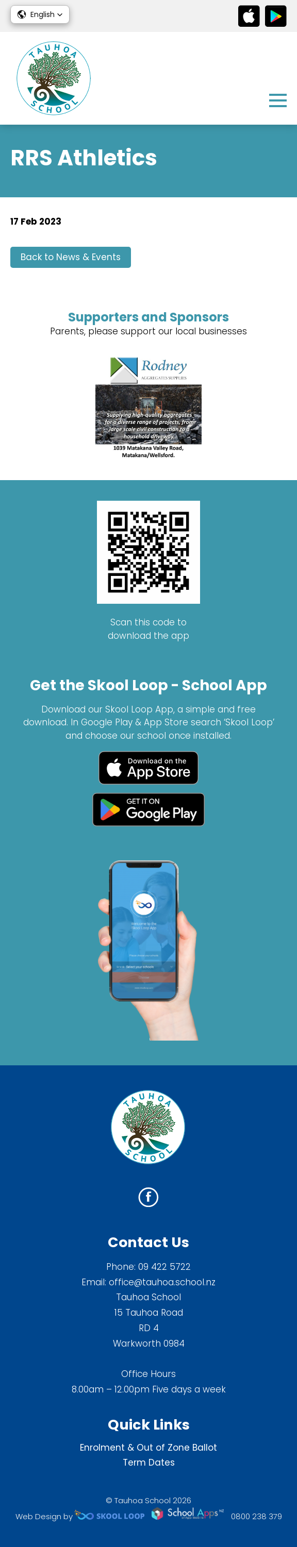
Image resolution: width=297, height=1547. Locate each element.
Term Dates (149, 1462)
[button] (40, 14)
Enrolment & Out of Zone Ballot (148, 1447)
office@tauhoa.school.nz (162, 1282)
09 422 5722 (164, 1267)
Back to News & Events (71, 257)
